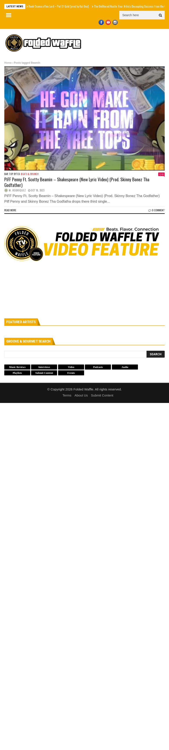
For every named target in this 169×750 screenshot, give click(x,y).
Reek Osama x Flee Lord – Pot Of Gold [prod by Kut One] (59, 6)
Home (7, 62)
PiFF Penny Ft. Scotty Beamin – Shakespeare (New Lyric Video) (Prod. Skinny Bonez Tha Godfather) (76, 182)
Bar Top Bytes (12, 174)
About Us (81, 395)
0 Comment (156, 210)
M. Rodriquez (17, 190)
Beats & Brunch (30, 174)
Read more (10, 210)
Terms (66, 395)
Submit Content (102, 395)
